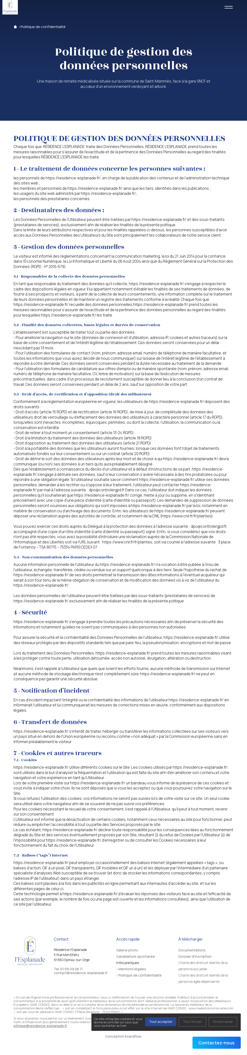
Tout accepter (160, 1021)
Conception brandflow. (123, 1036)
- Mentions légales (131, 969)
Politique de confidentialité (43, 26)
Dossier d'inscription (195, 956)
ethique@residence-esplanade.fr (40, 1025)
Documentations (192, 950)
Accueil (15, 26)
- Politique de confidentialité (139, 975)
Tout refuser (192, 1021)
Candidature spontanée (135, 956)
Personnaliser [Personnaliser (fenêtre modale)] (223, 1021)
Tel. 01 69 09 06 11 (68, 969)
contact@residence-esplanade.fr (81, 973)
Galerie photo (127, 950)
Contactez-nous (216, 1043)
